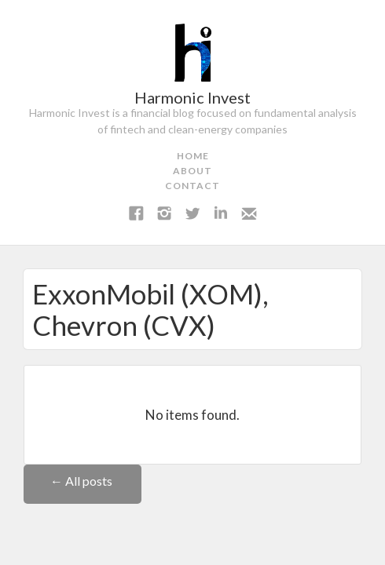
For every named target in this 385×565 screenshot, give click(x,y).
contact (192, 185)
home (193, 156)
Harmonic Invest (192, 97)
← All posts (82, 480)
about (192, 171)
